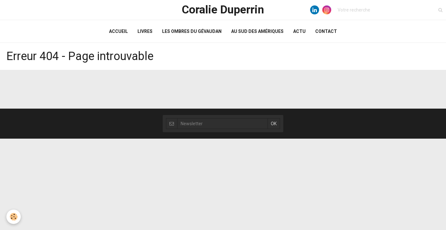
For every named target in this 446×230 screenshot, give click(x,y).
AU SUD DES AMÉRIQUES (257, 31)
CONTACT (326, 31)
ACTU (299, 31)
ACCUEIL (118, 31)
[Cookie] (13, 217)
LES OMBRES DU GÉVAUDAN (192, 31)
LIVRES (145, 31)
